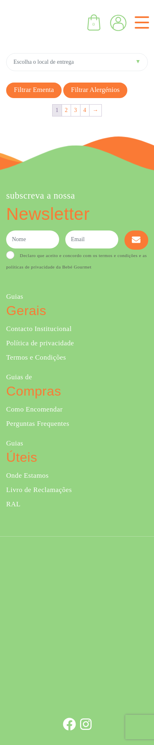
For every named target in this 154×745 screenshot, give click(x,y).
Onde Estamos (27, 475)
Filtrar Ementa (34, 90)
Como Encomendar (34, 409)
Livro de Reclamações (39, 490)
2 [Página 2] (66, 110)
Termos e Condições (36, 357)
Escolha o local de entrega (44, 62)
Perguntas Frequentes (37, 423)
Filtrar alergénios (95, 90)
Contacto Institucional (39, 329)
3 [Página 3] (75, 110)
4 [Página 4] (85, 110)
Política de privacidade (40, 343)
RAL (13, 504)
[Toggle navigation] (140, 22)
